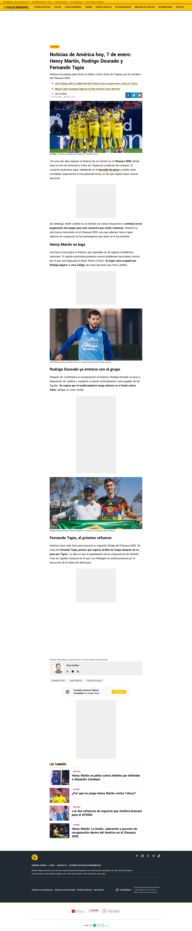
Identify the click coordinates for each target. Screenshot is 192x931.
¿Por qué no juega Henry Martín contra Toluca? (104, 793)
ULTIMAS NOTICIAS (42, 7)
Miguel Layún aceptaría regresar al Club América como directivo (87, 89)
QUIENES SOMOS (39, 865)
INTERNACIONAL (165, 7)
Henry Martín (76, 681)
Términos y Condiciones (42, 890)
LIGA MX (57, 7)
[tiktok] (158, 855)
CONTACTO (62, 865)
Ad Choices (99, 890)
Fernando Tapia (58, 681)
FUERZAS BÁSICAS (104, 7)
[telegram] (153, 855)
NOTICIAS (180, 7)
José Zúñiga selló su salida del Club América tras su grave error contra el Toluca (96, 83)
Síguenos (119, 692)
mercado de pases (109, 170)
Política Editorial (84, 890)
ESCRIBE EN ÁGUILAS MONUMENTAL (85, 865)
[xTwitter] (147, 855)
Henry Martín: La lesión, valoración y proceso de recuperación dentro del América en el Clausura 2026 (104, 832)
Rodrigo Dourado (94, 681)
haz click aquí (99, 873)
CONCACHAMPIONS (73, 7)
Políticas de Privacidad (65, 890)
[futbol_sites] (123, 890)
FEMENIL (88, 7)
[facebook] (136, 855)
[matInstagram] (142, 855)
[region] (96, 22)
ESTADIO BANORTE (123, 7)
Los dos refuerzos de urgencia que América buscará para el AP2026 (107, 813)
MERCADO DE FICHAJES (145, 7)
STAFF (52, 865)
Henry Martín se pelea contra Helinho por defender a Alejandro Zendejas (106, 777)
